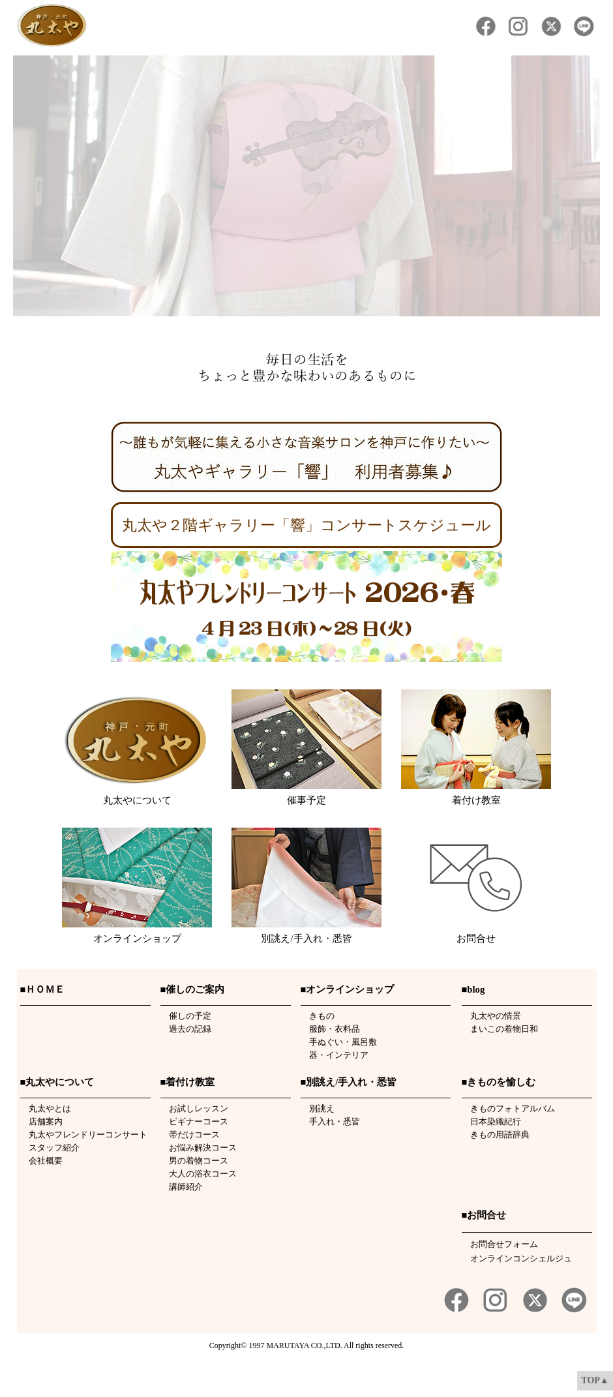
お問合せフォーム (504, 1244)
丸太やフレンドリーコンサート (83, 1134)
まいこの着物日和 (500, 1029)
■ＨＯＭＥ (42, 989)
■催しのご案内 (192, 989)
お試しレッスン (194, 1108)
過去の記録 (185, 1029)
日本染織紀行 (491, 1121)
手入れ (318, 1121)
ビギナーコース (194, 1121)
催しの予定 (185, 1016)
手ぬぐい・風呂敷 (339, 1042)
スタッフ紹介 (50, 1147)
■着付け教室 (187, 1082)
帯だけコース (190, 1134)
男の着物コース (194, 1160)
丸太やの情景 (491, 1016)
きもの (318, 1016)
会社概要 (41, 1160)
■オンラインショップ (348, 989)
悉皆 (351, 1121)
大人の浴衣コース (198, 1174)
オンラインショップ (137, 938)
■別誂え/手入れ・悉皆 (349, 1082)
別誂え (318, 1108)
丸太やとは (45, 1108)
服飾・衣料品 (330, 1029)
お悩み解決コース (198, 1147)
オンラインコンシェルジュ (521, 1258)
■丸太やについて (57, 1082)
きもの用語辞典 (496, 1134)
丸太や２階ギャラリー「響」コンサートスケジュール (306, 525)
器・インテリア (334, 1055)
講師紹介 (181, 1187)
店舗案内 (41, 1121)
